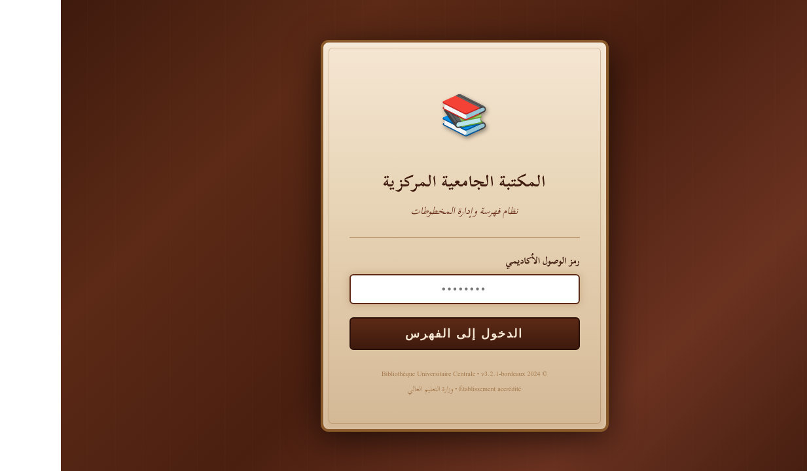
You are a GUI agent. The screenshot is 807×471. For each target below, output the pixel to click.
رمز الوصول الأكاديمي (481, 260)
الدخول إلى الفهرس (403, 333)
